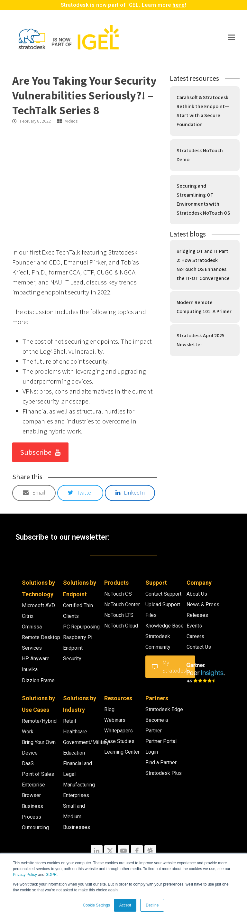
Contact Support (163, 594)
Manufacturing (79, 785)
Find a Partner (161, 762)
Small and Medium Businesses (76, 816)
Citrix (27, 616)
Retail (69, 721)
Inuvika (30, 669)
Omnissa (32, 627)
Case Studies (119, 741)
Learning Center (122, 752)
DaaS (28, 763)
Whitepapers (118, 731)
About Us (197, 594)
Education (74, 753)
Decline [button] (152, 905)
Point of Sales (38, 774)
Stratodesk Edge (164, 709)
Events (194, 626)
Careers (195, 636)
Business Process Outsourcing (35, 817)
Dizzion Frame (38, 680)
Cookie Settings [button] (96, 905)
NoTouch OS (118, 594)
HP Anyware (36, 658)
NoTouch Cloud (121, 626)
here (178, 5)
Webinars (114, 720)
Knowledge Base (164, 626)
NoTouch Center (122, 604)
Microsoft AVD (38, 605)
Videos (71, 121)
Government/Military (86, 742)
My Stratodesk (170, 667)
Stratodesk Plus (163, 773)
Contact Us (199, 647)
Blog (109, 709)
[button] (231, 37)
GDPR (51, 874)
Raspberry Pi (77, 637)
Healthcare (75, 732)
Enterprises (76, 795)
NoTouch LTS (118, 615)
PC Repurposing (81, 627)
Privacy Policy (25, 874)
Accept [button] (125, 905)
